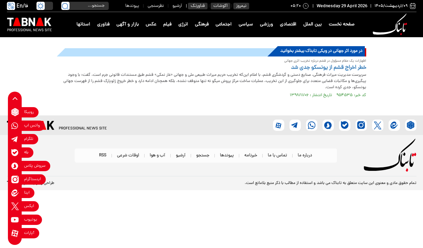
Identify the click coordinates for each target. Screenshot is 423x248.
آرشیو (177, 6)
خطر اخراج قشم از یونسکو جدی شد (328, 68)
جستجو (202, 155)
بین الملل (312, 24)
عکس (151, 24)
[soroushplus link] (15, 166)
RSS (102, 155)
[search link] (65, 6)
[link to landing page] (391, 24)
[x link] (15, 206)
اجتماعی (223, 24)
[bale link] (15, 152)
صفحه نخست (342, 24)
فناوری (103, 24)
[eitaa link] (15, 192)
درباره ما (305, 155)
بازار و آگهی (127, 24)
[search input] (85, 6)
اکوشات (220, 6)
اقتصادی (288, 24)
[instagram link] (15, 179)
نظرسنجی (156, 6)
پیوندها (132, 6)
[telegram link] (15, 139)
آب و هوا (157, 155)
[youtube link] (15, 219)
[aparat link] (15, 233)
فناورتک (198, 6)
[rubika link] (15, 112)
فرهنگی (202, 24)
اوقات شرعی (128, 155)
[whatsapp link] (15, 125)
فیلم (167, 24)
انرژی (183, 24)
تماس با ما (277, 155)
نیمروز (241, 6)
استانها (83, 24)
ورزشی (266, 24)
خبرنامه (250, 155)
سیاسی (246, 24)
